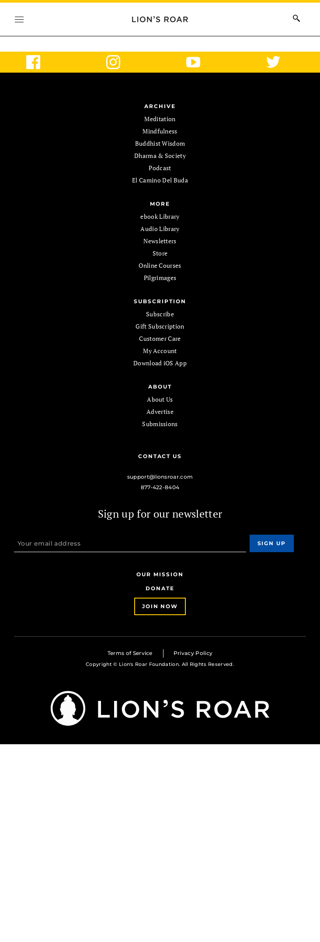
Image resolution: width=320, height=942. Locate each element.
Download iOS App (160, 363)
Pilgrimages (160, 277)
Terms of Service (130, 653)
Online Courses (160, 265)
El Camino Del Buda (160, 180)
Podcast (160, 168)
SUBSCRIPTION (160, 301)
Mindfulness (160, 131)
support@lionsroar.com (160, 476)
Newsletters (160, 241)
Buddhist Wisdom (160, 143)
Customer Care (160, 338)
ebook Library (159, 216)
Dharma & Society (160, 155)
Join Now (160, 606)
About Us (160, 399)
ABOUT (160, 386)
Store (160, 253)
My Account (160, 351)
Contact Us (160, 456)
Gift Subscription (160, 326)
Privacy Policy (193, 653)
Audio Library (159, 228)
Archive (159, 106)
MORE (160, 203)
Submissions (160, 424)
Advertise (160, 411)
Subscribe (160, 314)
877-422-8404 (160, 487)
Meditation (159, 119)
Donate (160, 588)
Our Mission (159, 574)
